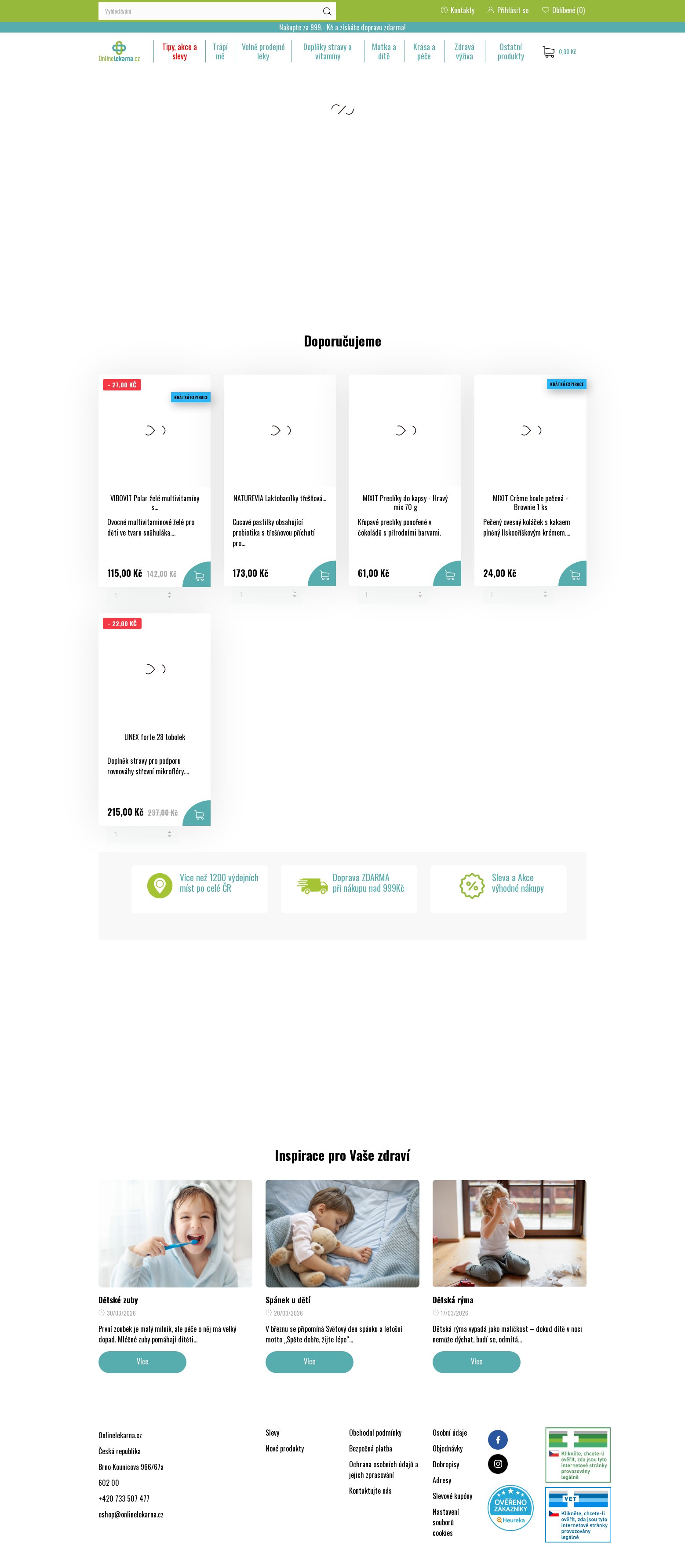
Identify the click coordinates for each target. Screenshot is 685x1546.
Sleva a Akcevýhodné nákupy (518, 882)
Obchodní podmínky (375, 1432)
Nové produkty (285, 1448)
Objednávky (448, 1448)
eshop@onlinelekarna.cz (131, 1514)
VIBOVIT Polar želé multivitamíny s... (154, 503)
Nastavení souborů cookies (446, 1522)
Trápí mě (220, 51)
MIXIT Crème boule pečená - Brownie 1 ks (530, 503)
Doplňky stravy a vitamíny (327, 51)
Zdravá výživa (464, 51)
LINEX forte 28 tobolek (154, 737)
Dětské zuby (118, 1299)
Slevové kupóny (452, 1496)
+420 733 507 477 (123, 1498)
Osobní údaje (450, 1432)
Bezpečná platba (370, 1448)
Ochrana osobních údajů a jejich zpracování (383, 1469)
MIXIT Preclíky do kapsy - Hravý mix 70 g (405, 503)
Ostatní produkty (511, 51)
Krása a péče (424, 51)
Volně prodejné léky (263, 51)
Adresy (442, 1480)
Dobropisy (446, 1464)
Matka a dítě (384, 51)
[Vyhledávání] (217, 11)
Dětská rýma (453, 1299)
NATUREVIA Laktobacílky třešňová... (279, 498)
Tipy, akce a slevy (179, 51)
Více (142, 1361)
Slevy (272, 1432)
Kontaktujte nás (370, 1490)
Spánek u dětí (288, 1299)
